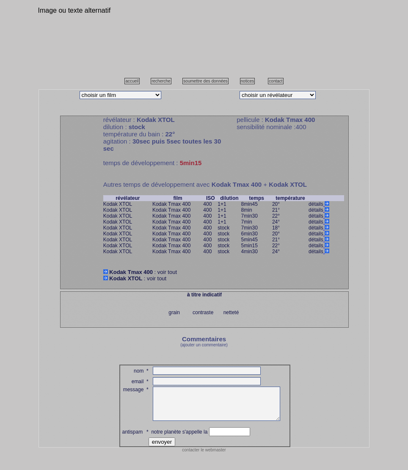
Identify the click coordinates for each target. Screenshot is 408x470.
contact (275, 81)
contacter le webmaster (204, 456)
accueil (131, 81)
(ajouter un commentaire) (204, 345)
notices (247, 81)
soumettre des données (205, 81)
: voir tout (140, 272)
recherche (161, 81)
